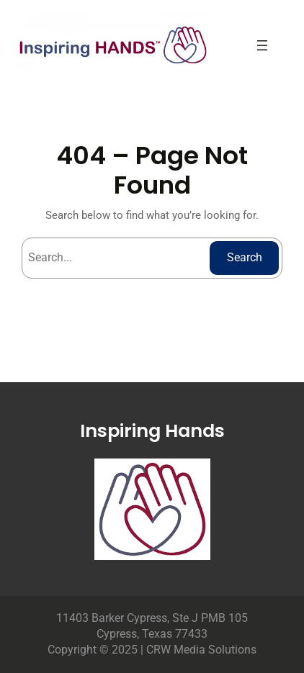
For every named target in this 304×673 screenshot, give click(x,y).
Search (244, 257)
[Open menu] (262, 45)
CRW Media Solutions (201, 649)
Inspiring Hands (152, 430)
